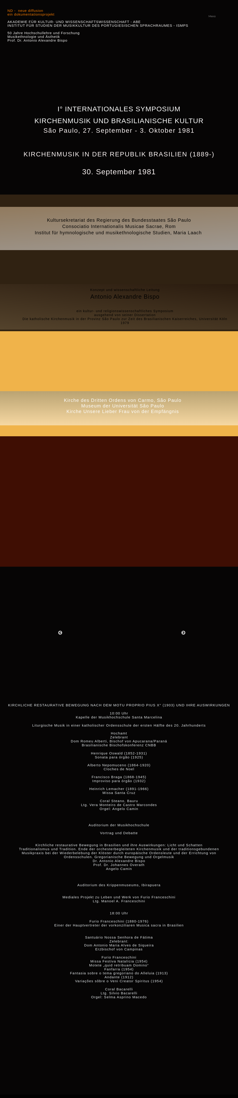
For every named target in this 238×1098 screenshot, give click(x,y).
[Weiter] (183, 632)
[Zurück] (60, 632)
